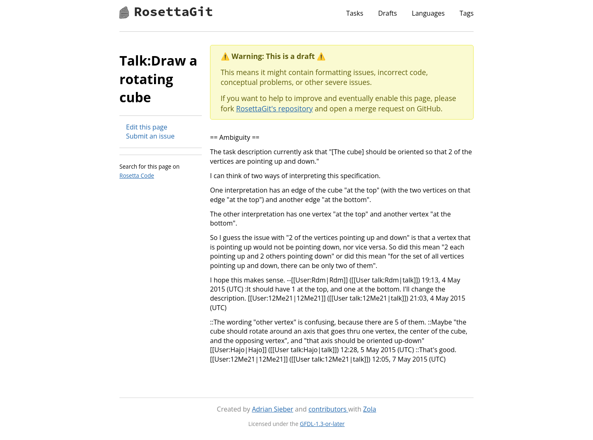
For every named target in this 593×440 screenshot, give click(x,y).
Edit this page (146, 127)
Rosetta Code (136, 175)
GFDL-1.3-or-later (322, 424)
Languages (428, 13)
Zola (369, 409)
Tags (467, 13)
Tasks (354, 13)
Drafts (387, 13)
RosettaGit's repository (274, 108)
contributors (328, 409)
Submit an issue (150, 136)
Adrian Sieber (272, 409)
